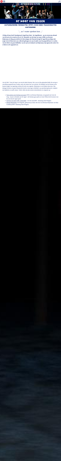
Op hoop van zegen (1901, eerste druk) (16, 100)
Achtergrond (30, 27)
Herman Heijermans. (11, 102)
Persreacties (23, 25)
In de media (38, 25)
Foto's (31, 25)
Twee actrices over (16, 95)
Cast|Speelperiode (11, 25)
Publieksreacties (50, 25)
